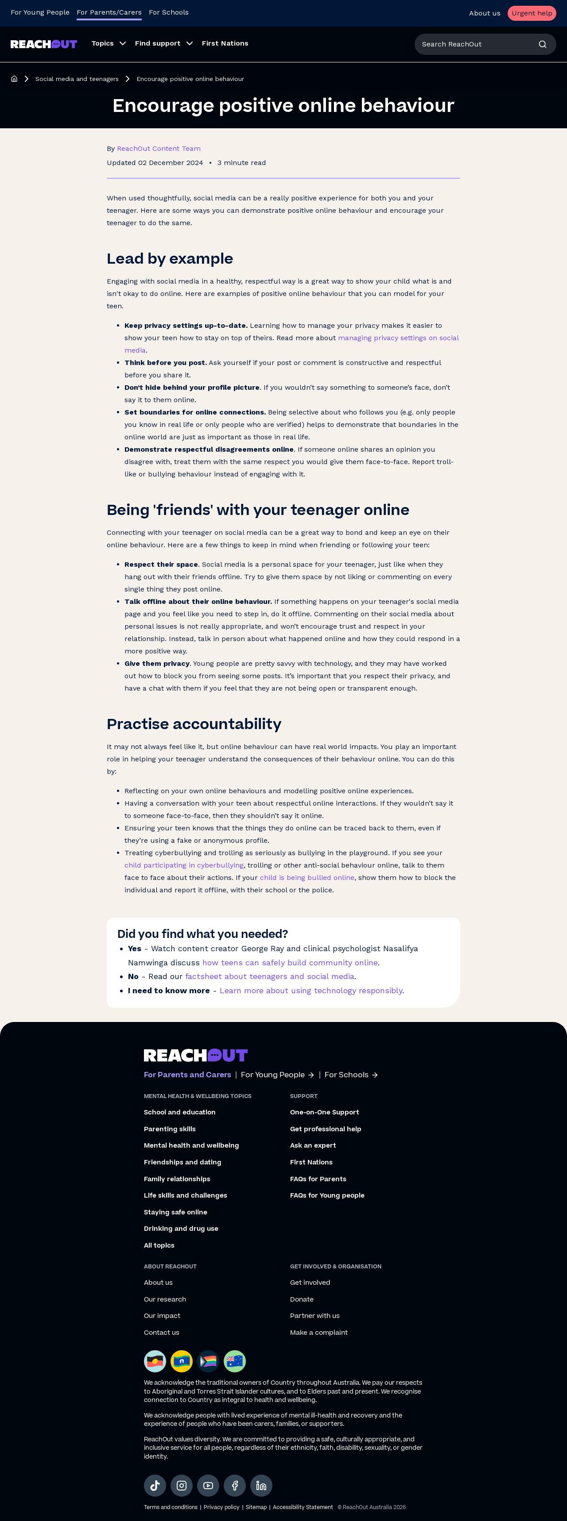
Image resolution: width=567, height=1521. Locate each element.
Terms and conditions (171, 1507)
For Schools (352, 1075)
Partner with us (315, 1316)
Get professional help (325, 1129)
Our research (165, 1299)
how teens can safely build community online (290, 962)
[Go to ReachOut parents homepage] (196, 1055)
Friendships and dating (182, 1162)
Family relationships (177, 1179)
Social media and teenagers (77, 78)
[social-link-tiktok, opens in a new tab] (155, 1486)
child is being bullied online (307, 877)
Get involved (310, 1283)
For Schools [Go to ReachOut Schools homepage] (169, 12)
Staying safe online (175, 1212)
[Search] (542, 44)
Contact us (161, 1333)
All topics (159, 1245)
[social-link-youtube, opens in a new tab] (208, 1486)
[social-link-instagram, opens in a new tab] (182, 1486)
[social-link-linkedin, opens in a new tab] (261, 1486)
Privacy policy (222, 1507)
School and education (180, 1112)
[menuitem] (106, 44)
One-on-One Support (324, 1112)
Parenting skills (170, 1129)
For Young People (278, 1075)
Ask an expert (313, 1145)
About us (485, 13)
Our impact (162, 1316)
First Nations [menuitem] (225, 43)
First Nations (311, 1162)
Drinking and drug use (181, 1229)
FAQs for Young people (327, 1195)
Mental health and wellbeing (191, 1145)
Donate (302, 1299)
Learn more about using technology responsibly (311, 990)
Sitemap (256, 1507)
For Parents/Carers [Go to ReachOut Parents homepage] (109, 12)
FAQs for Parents (318, 1179)
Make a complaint (319, 1333)
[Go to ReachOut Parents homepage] (44, 44)
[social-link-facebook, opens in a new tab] (235, 1486)
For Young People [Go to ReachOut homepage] (40, 12)
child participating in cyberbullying (184, 865)
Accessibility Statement (303, 1507)
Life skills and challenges (185, 1195)
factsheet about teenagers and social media (269, 976)
